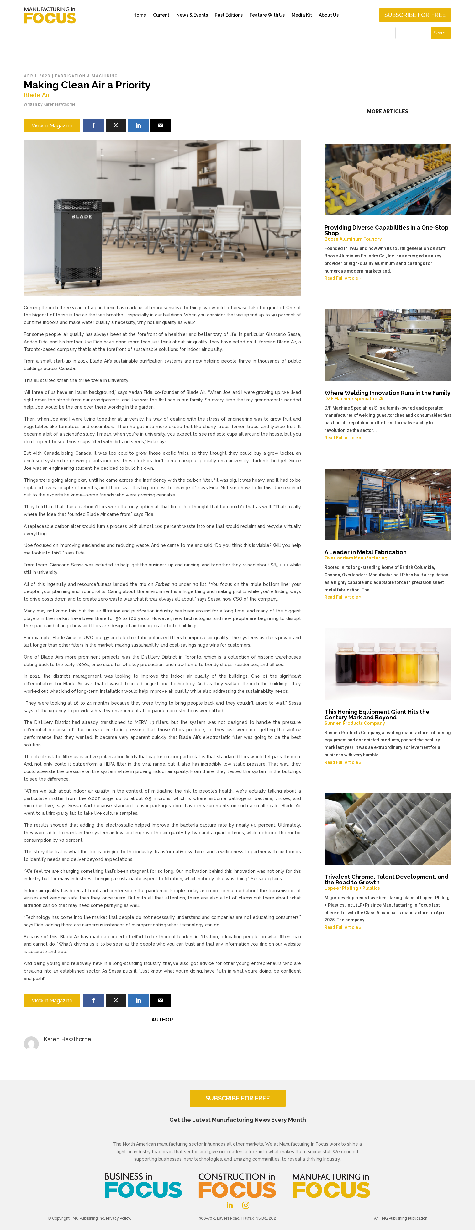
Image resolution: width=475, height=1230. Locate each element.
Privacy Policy (118, 1218)
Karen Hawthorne (59, 104)
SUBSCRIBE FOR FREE (237, 1098)
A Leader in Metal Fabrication (388, 555)
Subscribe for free (415, 15)
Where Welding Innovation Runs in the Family (388, 395)
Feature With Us (267, 15)
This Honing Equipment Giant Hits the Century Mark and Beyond (388, 717)
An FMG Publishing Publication (400, 1218)
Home (139, 15)
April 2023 (37, 76)
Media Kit (302, 15)
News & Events (192, 15)
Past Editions (229, 15)
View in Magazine (52, 126)
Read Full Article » (343, 278)
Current (161, 15)
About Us (329, 15)
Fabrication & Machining (86, 76)
